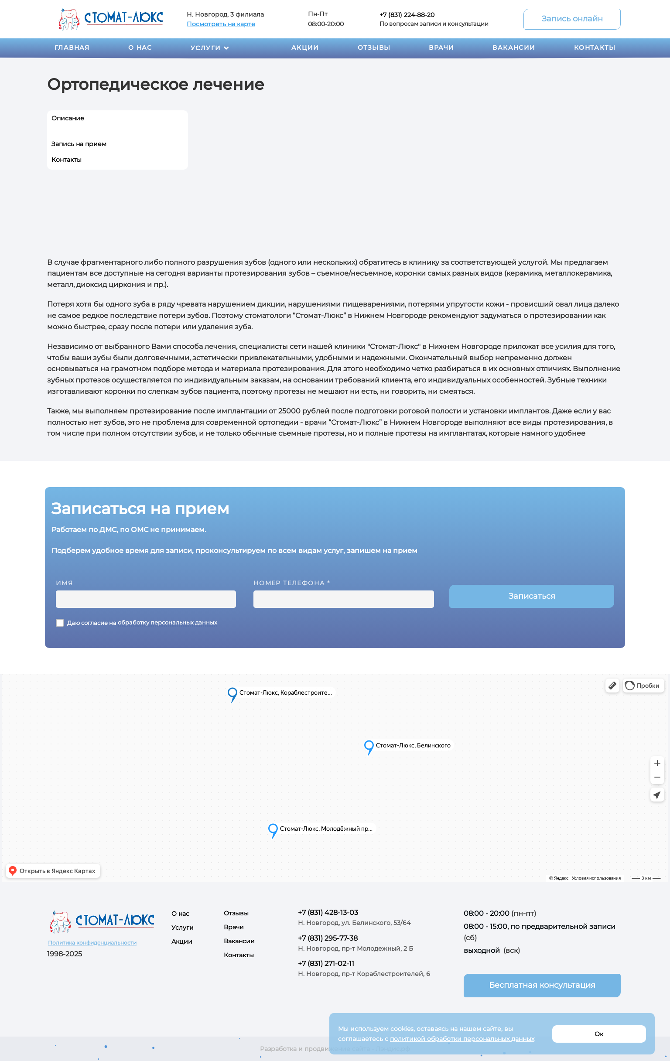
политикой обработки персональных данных (462, 1039)
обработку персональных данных (167, 622)
